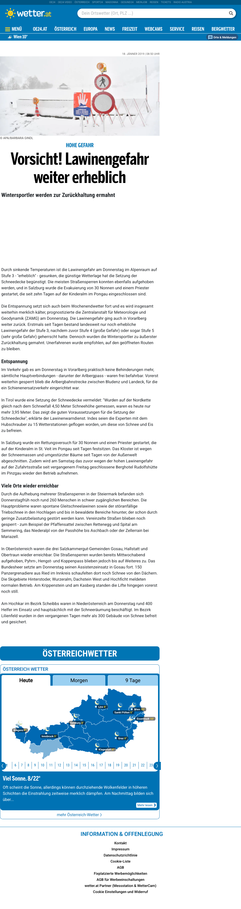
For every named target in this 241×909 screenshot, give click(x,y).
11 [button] (50, 765)
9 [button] (34, 765)
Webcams (153, 29)
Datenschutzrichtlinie (120, 855)
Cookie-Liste (120, 862)
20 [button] (125, 765)
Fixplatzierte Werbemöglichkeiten (120, 874)
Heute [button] (26, 680)
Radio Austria (183, 2)
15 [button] (84, 765)
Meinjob (141, 2)
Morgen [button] (79, 680)
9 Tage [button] (132, 680)
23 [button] (150, 765)
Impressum (120, 849)
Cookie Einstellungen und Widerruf (120, 892)
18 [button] (109, 765)
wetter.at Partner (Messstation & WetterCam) (121, 886)
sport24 (97, 2)
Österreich (82, 2)
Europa (90, 29)
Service (177, 29)
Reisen (154, 2)
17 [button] (100, 765)
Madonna (112, 2)
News (110, 29)
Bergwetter (223, 29)
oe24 (52, 2)
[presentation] (157, 766)
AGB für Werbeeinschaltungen (121, 880)
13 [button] (67, 765)
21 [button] (134, 765)
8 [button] (28, 765)
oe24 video (65, 2)
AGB (120, 868)
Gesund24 (127, 2)
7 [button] (21, 765)
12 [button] (59, 765)
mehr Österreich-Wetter (80, 814)
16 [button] (92, 765)
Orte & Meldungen (222, 37)
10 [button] (42, 765)
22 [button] (142, 765)
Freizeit (129, 29)
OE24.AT (40, 29)
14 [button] (75, 765)
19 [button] (117, 765)
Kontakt (120, 843)
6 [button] (15, 765)
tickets (166, 2)
